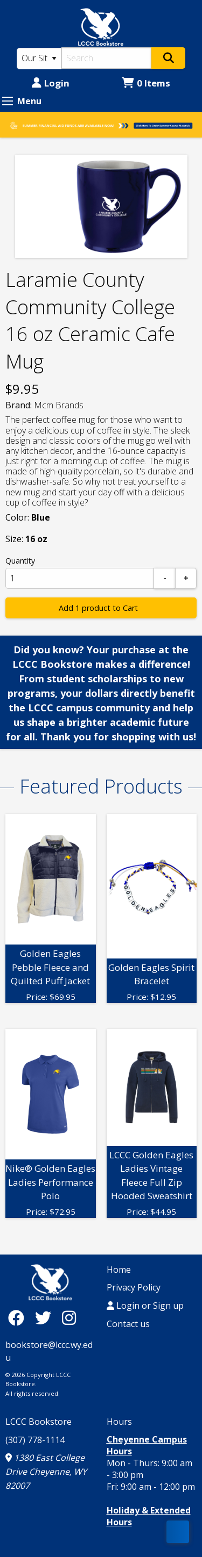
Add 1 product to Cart (98, 608)
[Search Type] (39, 58)
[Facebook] (19, 1317)
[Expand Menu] (7, 101)
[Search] (106, 58)
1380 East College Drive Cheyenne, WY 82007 (46, 1471)
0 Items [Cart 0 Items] (146, 83)
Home (119, 1269)
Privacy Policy (134, 1287)
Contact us (128, 1324)
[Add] (186, 578)
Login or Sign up (145, 1305)
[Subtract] (165, 578)
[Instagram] (69, 1317)
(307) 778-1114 (35, 1440)
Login (50, 83)
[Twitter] (46, 1317)
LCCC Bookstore (38, 1422)
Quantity (20, 561)
